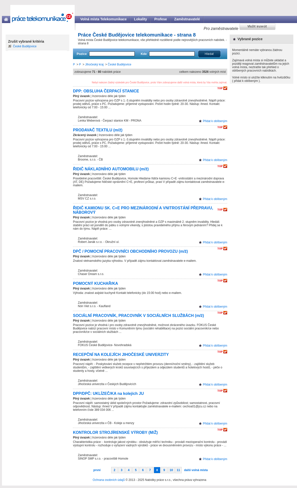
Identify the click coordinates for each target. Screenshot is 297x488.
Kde (144, 54)
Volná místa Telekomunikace (103, 19)
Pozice (82, 54)
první (96, 470)
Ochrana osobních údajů (109, 480)
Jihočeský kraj (94, 64)
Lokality (140, 19)
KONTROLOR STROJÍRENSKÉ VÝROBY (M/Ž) (115, 432)
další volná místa (196, 470)
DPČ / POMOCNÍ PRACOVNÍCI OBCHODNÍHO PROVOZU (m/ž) (130, 251)
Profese (160, 19)
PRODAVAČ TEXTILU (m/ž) (97, 130)
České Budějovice (119, 64)
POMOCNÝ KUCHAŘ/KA (95, 283)
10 (171, 470)
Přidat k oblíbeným (215, 121)
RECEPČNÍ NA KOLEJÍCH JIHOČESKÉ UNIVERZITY (121, 354)
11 (178, 470)
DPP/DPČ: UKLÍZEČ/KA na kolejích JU (108, 393)
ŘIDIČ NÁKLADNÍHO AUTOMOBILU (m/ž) (111, 169)
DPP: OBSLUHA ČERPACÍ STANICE (106, 91)
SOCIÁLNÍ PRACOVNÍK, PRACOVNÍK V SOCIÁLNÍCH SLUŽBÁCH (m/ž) (138, 315)
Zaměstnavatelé (187, 19)
